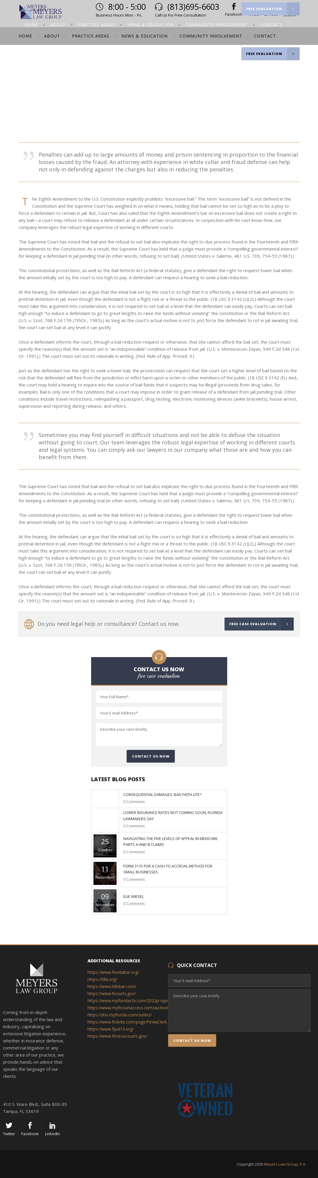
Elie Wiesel (133, 896)
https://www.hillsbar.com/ (112, 986)
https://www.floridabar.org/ (114, 972)
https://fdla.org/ (102, 979)
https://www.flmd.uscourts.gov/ (118, 1036)
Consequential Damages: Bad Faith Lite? (162, 794)
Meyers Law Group (238, 93)
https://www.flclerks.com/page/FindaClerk (128, 1022)
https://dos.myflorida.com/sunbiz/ (120, 1015)
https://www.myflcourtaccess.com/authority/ (131, 1007)
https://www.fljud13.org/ (111, 1029)
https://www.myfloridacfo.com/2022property (130, 1000)
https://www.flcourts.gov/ (112, 993)
